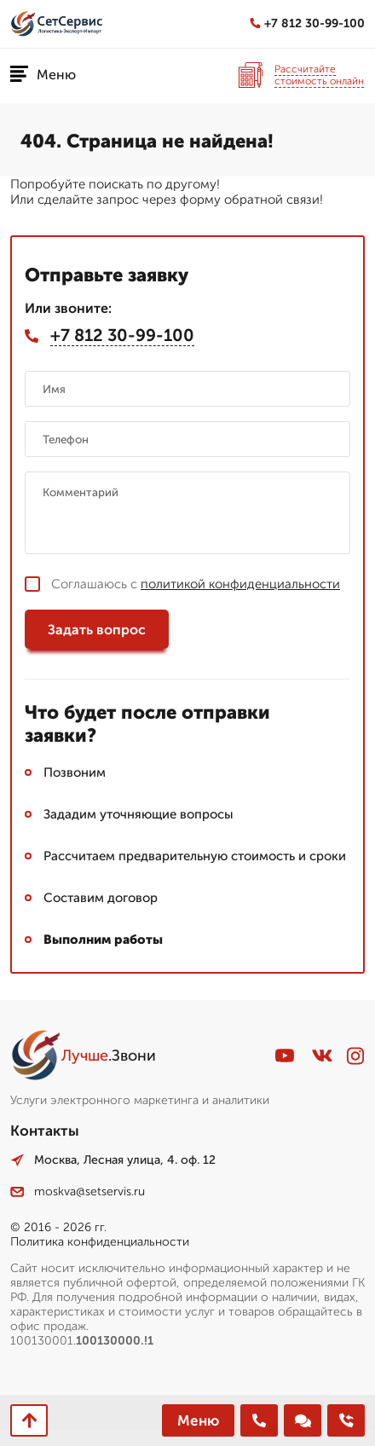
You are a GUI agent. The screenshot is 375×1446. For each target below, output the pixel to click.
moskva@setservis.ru (77, 1191)
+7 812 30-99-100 (307, 23)
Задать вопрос (97, 630)
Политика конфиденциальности (99, 1242)
